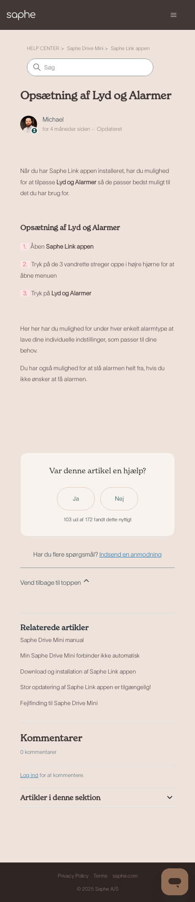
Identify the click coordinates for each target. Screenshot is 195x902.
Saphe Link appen (130, 48)
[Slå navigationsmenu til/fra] (173, 15)
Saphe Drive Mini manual (52, 640)
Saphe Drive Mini (85, 48)
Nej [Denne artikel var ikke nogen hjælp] (119, 498)
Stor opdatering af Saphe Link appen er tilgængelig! (85, 687)
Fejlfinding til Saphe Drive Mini (59, 703)
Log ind (29, 775)
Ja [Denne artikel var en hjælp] (76, 498)
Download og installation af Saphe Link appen (78, 671)
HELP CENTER (43, 48)
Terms (100, 876)
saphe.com (125, 876)
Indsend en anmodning (130, 554)
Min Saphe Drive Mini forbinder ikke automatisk (80, 655)
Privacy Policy (73, 876)
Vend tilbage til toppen (55, 581)
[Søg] (90, 67)
